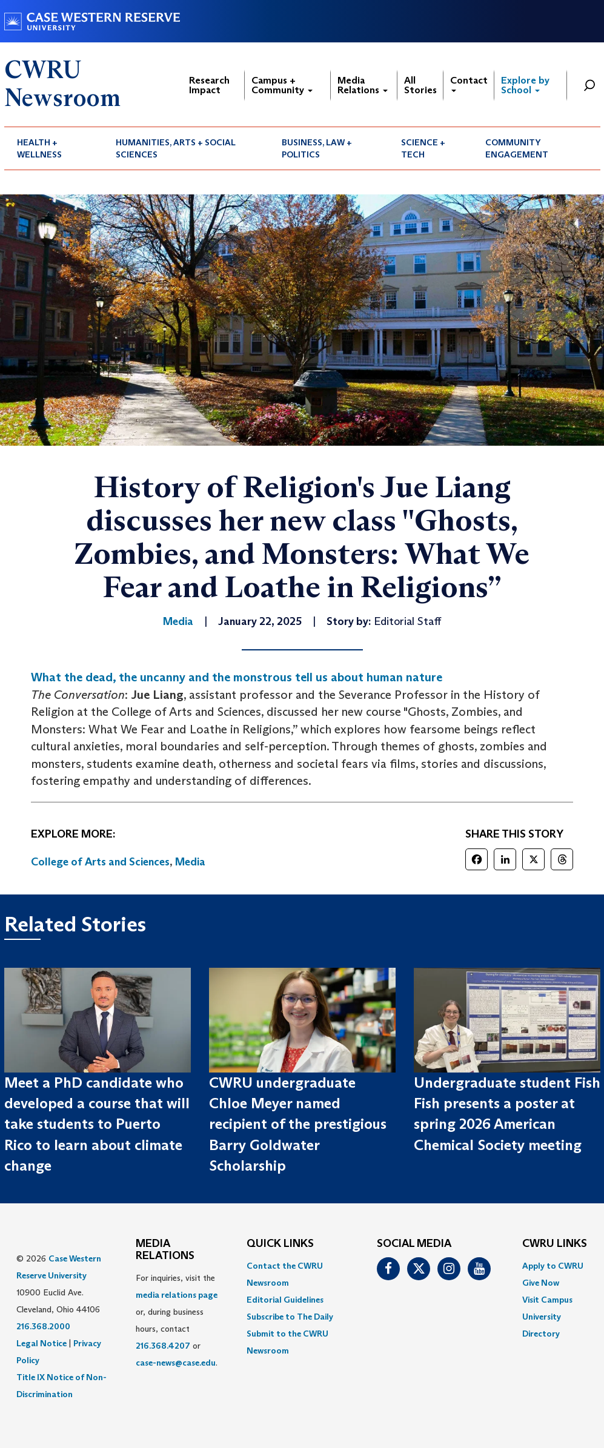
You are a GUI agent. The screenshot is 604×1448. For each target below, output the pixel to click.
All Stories (420, 85)
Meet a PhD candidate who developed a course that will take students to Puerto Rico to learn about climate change (97, 1124)
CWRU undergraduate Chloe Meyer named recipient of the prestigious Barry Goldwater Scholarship (298, 1124)
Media (190, 861)
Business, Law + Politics (317, 148)
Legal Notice (41, 1343)
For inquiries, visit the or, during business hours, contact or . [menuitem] (176, 1320)
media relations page (176, 1294)
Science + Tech (423, 148)
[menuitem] (54, 148)
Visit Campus (547, 1299)
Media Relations (362, 85)
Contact (469, 83)
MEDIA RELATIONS (165, 1250)
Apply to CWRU (552, 1265)
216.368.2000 (43, 1326)
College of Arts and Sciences (100, 861)
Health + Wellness (39, 148)
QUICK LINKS (280, 1244)
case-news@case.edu (176, 1362)
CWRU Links (554, 1244)
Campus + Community (282, 85)
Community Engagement (516, 148)
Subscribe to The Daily (290, 1316)
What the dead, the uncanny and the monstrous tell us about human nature (236, 677)
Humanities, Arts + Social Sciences (176, 148)
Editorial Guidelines (285, 1299)
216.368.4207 (163, 1345)
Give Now (540, 1282)
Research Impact (209, 85)
